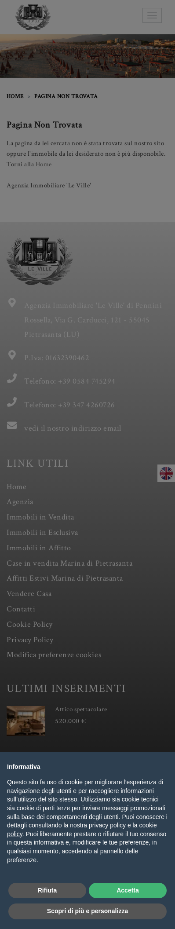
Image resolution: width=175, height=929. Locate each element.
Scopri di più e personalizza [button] (87, 910)
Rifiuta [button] (47, 890)
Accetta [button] (128, 890)
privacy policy (107, 825)
